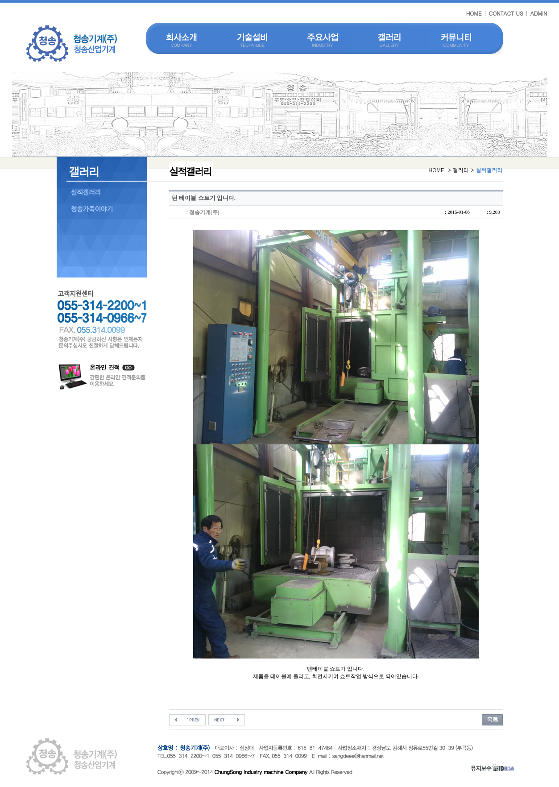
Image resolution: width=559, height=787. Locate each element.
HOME (474, 13)
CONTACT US (506, 13)
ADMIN (538, 13)
